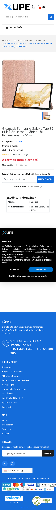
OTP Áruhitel (7, 393)
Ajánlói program (9, 402)
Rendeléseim (8, 424)
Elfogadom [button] (41, 269)
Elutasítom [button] (15, 269)
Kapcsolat (6, 407)
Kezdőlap (6, 40)
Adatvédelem (8, 384)
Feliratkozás (45, 179)
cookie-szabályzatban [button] (44, 252)
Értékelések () (21, 154)
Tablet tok (40, 40)
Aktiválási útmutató (11, 376)
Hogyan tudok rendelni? (13, 371)
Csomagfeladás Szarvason (14, 389)
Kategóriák (14, 27)
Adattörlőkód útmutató (12, 398)
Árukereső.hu (14, 502)
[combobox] (17, 470)
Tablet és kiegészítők (23, 40)
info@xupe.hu (20, 345)
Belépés (5, 433)
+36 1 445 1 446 (21, 349)
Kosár (4, 420)
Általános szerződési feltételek (16, 380)
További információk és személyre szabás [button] (28, 276)
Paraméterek (20, 186)
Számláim (6, 429)
